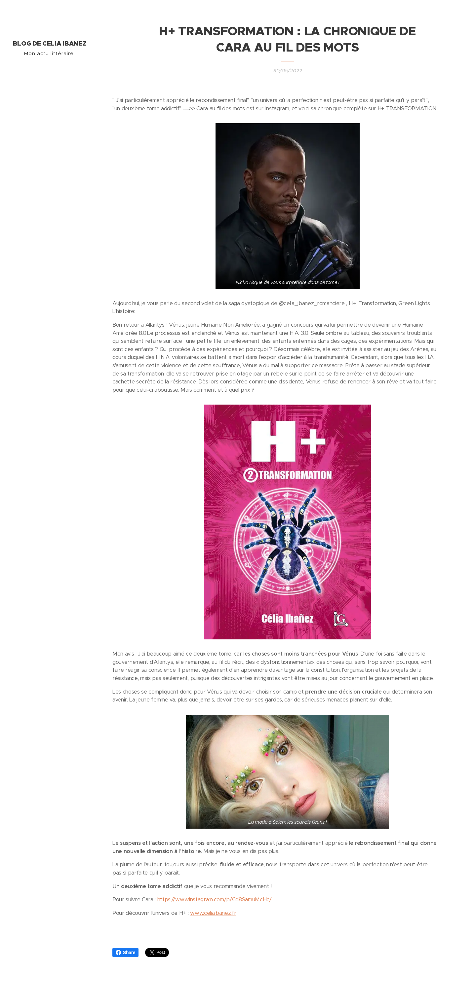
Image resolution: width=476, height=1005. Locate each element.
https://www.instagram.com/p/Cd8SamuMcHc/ (214, 899)
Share (125, 952)
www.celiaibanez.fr (213, 913)
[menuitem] (49, 518)
